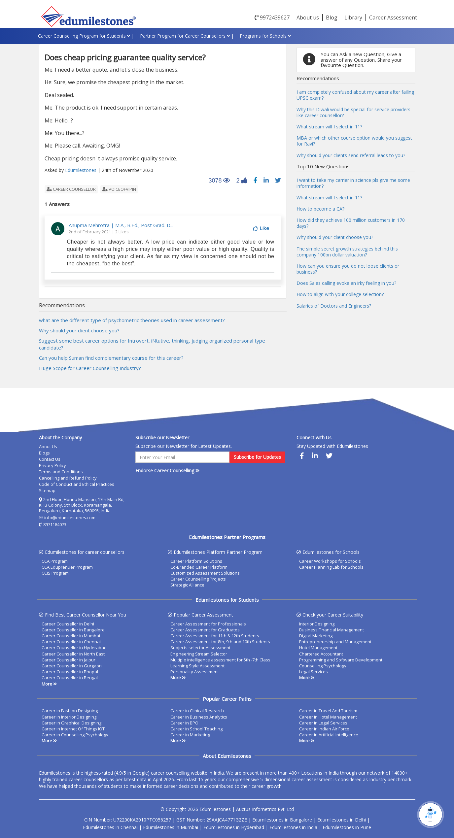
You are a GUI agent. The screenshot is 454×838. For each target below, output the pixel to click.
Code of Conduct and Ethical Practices (76, 484)
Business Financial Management (331, 630)
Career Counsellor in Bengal (70, 678)
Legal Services (313, 672)
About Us (48, 447)
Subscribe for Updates (257, 457)
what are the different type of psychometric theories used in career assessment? (132, 320)
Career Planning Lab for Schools (331, 567)
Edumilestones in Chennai (110, 827)
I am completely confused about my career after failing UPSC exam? (355, 95)
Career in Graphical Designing (71, 723)
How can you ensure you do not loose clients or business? (348, 269)
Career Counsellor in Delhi (68, 624)
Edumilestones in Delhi (341, 820)
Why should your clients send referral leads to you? (351, 155)
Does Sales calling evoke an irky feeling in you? (346, 283)
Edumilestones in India (293, 827)
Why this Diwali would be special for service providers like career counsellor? (353, 112)
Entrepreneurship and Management (335, 642)
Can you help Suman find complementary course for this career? (111, 357)
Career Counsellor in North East (73, 654)
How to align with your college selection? (340, 294)
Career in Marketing (190, 735)
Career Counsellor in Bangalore (73, 630)
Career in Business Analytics (198, 717)
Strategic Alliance (187, 585)
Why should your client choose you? (79, 330)
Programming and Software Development (340, 660)
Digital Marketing (315, 636)
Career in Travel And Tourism (328, 711)
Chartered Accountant (321, 654)
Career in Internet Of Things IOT (73, 729)
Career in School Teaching (196, 729)
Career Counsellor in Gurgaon (72, 666)
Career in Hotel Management (328, 717)
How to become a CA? (320, 209)
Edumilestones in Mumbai (170, 827)
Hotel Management (318, 648)
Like (261, 228)
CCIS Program (55, 573)
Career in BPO (184, 723)
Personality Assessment (194, 672)
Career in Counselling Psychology (75, 735)
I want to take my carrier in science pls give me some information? (353, 183)
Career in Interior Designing (69, 717)
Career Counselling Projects (198, 579)
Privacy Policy (52, 465)
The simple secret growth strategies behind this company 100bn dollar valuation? (347, 252)
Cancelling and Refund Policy (68, 478)
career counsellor (71, 189)
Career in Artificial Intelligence (328, 735)
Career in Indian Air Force (324, 729)
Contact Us (49, 459)
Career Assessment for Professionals (208, 624)
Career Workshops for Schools (330, 561)
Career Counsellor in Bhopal (70, 672)
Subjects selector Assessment (200, 648)
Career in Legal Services (323, 723)
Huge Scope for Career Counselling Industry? (90, 368)
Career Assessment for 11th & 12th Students (214, 636)
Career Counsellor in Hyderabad (74, 648)
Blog (331, 17)
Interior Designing (316, 624)
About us (308, 17)
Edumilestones (80, 170)
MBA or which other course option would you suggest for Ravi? (354, 141)
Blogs (44, 453)
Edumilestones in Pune (347, 827)
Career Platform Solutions (196, 561)
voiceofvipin (119, 189)
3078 (216, 181)
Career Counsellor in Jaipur (68, 660)
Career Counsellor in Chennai (71, 642)
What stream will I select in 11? (329, 126)
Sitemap (47, 490)
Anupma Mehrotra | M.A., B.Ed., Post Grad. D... (121, 225)
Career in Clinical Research (197, 711)
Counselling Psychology (322, 666)
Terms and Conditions (61, 472)
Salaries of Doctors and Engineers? (334, 306)
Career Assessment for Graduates (205, 630)
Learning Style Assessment (197, 666)
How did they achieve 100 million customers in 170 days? (351, 223)
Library (353, 17)
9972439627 (272, 17)
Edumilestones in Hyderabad (233, 827)
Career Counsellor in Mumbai (71, 636)
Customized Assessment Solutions (205, 573)
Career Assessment (393, 17)
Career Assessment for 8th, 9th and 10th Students (220, 642)
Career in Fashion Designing (70, 711)
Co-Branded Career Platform (198, 567)
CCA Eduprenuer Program (67, 567)
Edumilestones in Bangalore (282, 820)
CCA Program (55, 561)
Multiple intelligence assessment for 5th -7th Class (220, 660)
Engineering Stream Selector (198, 654)
